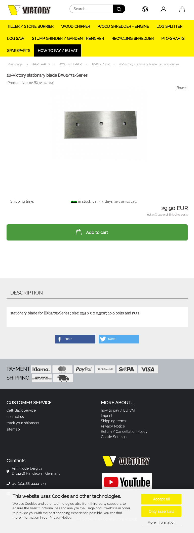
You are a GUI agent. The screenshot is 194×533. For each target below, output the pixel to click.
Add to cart (91, 232)
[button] (145, 10)
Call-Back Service (21, 410)
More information (161, 522)
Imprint (106, 416)
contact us (15, 417)
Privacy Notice (60, 517)
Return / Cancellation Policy (124, 432)
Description (26, 293)
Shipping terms (113, 421)
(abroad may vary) (125, 201)
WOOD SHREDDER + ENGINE (123, 26)
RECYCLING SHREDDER (132, 38)
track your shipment (23, 423)
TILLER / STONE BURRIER (30, 26)
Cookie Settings (114, 437)
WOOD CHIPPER (75, 26)
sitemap (13, 429)
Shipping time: (22, 201)
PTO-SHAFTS (172, 38)
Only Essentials (161, 512)
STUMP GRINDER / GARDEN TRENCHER (68, 38)
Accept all (161, 499)
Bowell (182, 88)
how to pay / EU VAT (57, 50)
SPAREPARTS (18, 50)
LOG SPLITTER (169, 26)
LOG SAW (15, 38)
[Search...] (119, 9)
